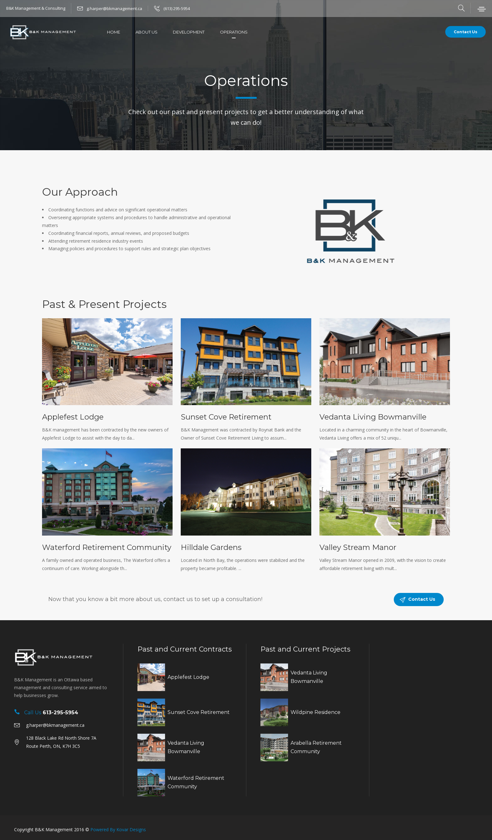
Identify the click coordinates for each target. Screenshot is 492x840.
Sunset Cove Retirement (226, 416)
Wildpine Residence (315, 712)
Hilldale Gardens (211, 547)
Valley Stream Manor (357, 547)
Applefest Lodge (73, 416)
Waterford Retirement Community (106, 547)
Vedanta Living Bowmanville (372, 416)
